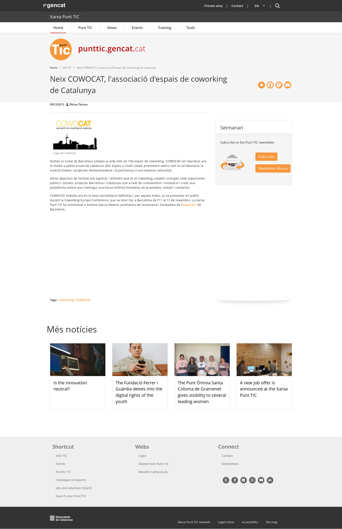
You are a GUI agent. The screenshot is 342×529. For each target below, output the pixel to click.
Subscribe (266, 156)
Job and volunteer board (73, 488)
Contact (237, 6)
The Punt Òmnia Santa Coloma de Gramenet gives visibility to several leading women (202, 392)
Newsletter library (273, 168)
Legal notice (226, 522)
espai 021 (190, 205)
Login (143, 456)
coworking (66, 300)
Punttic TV (63, 472)
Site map (272, 522)
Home (58, 27)
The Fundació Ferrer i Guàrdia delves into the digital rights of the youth (139, 392)
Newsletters (230, 464)
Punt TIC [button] (85, 27)
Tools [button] (190, 27)
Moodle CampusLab (153, 472)
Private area (213, 6)
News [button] (112, 27)
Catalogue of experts (71, 480)
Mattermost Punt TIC (154, 464)
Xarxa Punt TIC (64, 17)
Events (137, 27)
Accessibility (250, 522)
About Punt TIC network (194, 522)
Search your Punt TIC (71, 496)
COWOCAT (82, 300)
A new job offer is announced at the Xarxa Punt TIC (264, 389)
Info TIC (61, 456)
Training (164, 27)
